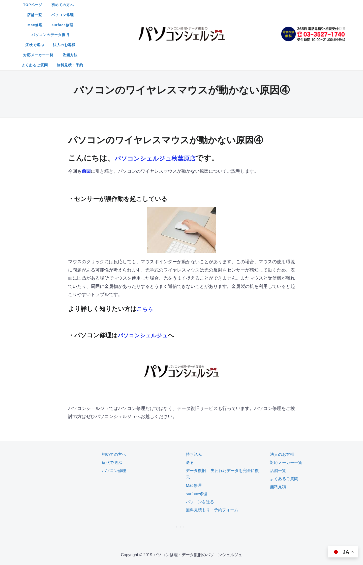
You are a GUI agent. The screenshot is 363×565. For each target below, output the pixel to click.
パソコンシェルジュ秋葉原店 (165, 117)
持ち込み (194, 414)
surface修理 (249, 5)
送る (190, 422)
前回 (86, 130)
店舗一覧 (166, 5)
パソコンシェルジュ (146, 294)
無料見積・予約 (201, 25)
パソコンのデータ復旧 (120, 15)
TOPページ (108, 5)
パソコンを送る (200, 461)
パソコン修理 (194, 5)
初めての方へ (138, 5)
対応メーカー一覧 (222, 15)
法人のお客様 (187, 15)
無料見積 (278, 446)
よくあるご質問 (166, 25)
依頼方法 (254, 15)
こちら (146, 268)
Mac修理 (221, 5)
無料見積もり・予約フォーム (212, 469)
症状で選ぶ (157, 15)
